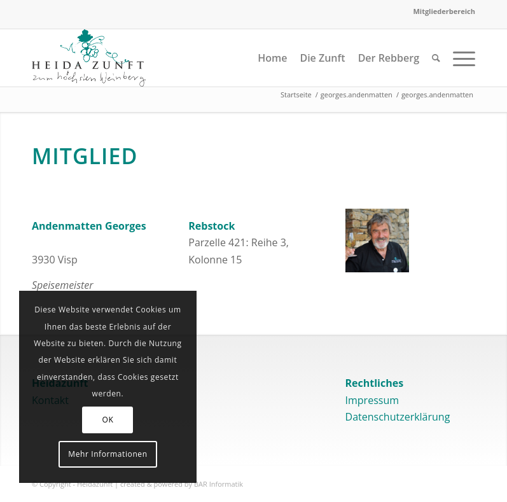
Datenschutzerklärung (397, 417)
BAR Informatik (218, 484)
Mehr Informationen (107, 454)
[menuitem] (440, 11)
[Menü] (461, 58)
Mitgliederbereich (444, 11)
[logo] (89, 58)
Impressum (372, 400)
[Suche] (436, 58)
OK (108, 419)
